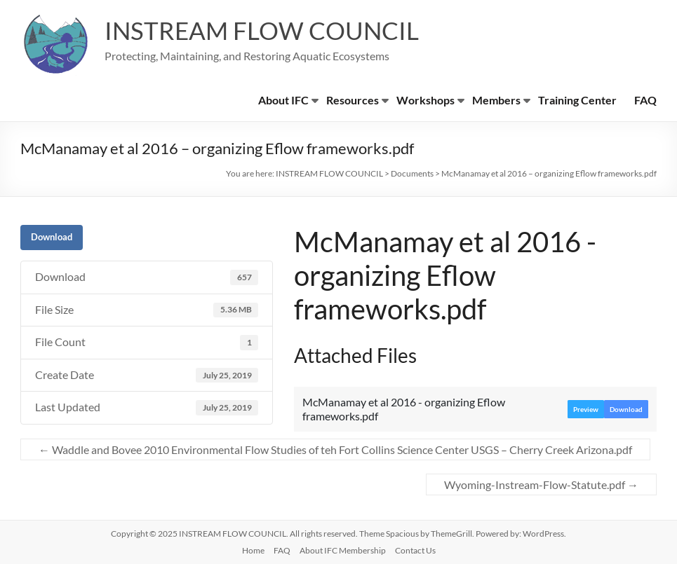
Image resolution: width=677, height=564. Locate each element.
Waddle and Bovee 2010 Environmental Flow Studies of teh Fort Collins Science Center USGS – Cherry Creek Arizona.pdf (335, 449)
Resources (352, 99)
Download (51, 236)
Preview (585, 409)
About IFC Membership (343, 550)
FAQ (645, 99)
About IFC (283, 99)
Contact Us (415, 550)
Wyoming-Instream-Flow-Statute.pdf (541, 484)
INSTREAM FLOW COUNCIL (266, 30)
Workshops (425, 99)
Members (496, 99)
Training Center (577, 99)
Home (253, 550)
